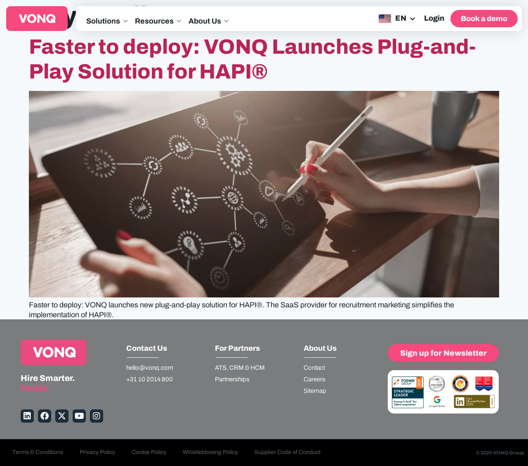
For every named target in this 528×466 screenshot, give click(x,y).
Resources (158, 21)
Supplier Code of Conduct (288, 452)
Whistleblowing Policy (210, 452)
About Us (209, 21)
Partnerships (232, 379)
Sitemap (315, 391)
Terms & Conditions (37, 452)
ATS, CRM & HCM (240, 367)
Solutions (106, 21)
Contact (314, 367)
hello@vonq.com (149, 367)
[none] (396, 18)
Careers (314, 379)
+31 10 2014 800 (149, 379)
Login (434, 18)
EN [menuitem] (400, 18)
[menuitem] (396, 18)
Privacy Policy (97, 452)
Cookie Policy (149, 452)
